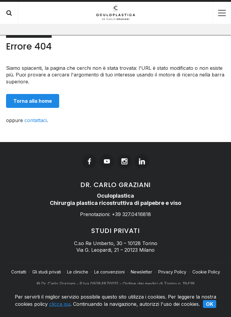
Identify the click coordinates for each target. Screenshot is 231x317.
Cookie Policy (206, 271)
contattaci (35, 120)
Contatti (18, 271)
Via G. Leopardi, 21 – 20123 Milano (115, 250)
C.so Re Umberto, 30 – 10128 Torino (115, 243)
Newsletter (141, 271)
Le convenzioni (109, 271)
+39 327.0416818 (131, 214)
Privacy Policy (172, 271)
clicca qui (59, 304)
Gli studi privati (46, 271)
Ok (209, 304)
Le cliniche (77, 271)
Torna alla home (32, 101)
